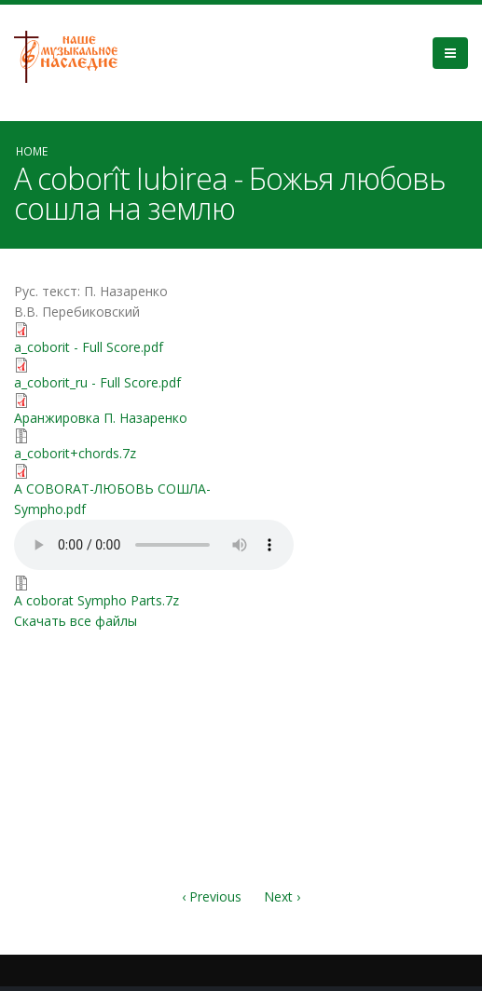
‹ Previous (211, 896)
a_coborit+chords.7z (75, 453)
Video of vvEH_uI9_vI (355, 356)
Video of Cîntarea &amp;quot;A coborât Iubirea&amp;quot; (355, 507)
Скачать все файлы (75, 621)
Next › (282, 896)
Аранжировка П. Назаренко (100, 418)
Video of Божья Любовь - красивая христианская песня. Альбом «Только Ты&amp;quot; (355, 810)
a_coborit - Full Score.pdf (88, 347)
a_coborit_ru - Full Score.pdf (97, 382)
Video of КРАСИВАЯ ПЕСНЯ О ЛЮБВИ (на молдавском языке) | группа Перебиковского (355, 659)
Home (32, 150)
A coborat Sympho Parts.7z (96, 600)
